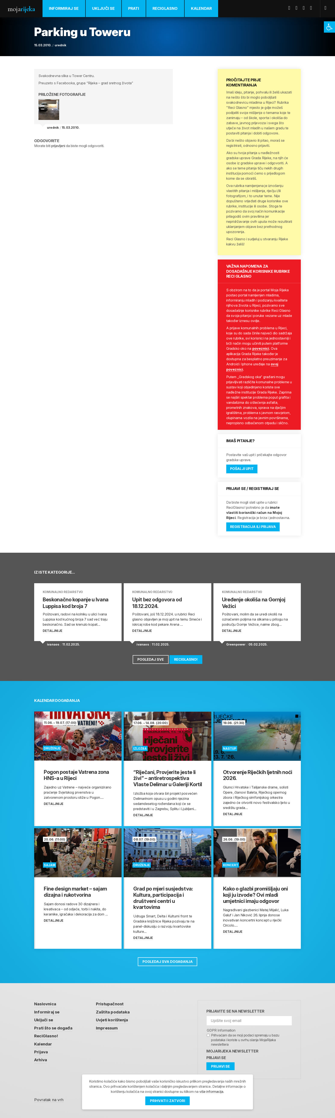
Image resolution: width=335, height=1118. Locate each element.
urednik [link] (60, 45)
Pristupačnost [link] (110, 1002)
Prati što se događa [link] (53, 1026)
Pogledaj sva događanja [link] (167, 960)
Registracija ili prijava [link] (253, 526)
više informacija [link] (211, 1092)
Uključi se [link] (103, 8)
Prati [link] (134, 8)
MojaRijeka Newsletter (232, 1049)
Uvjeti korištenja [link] (112, 1018)
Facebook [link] (290, 7)
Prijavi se (216, 1056)
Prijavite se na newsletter (235, 1009)
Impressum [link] (107, 1026)
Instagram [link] (312, 7)
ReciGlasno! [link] (186, 657)
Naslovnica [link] (45, 1002)
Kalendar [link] (201, 8)
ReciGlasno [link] (165, 8)
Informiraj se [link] (64, 8)
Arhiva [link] (40, 1058)
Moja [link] (21, 9)
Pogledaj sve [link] (150, 657)
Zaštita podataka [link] (113, 1010)
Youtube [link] (305, 7)
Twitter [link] (298, 7)
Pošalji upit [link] (242, 468)
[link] (329, 27)
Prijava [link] (41, 1050)
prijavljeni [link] (58, 146)
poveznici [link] (260, 348)
